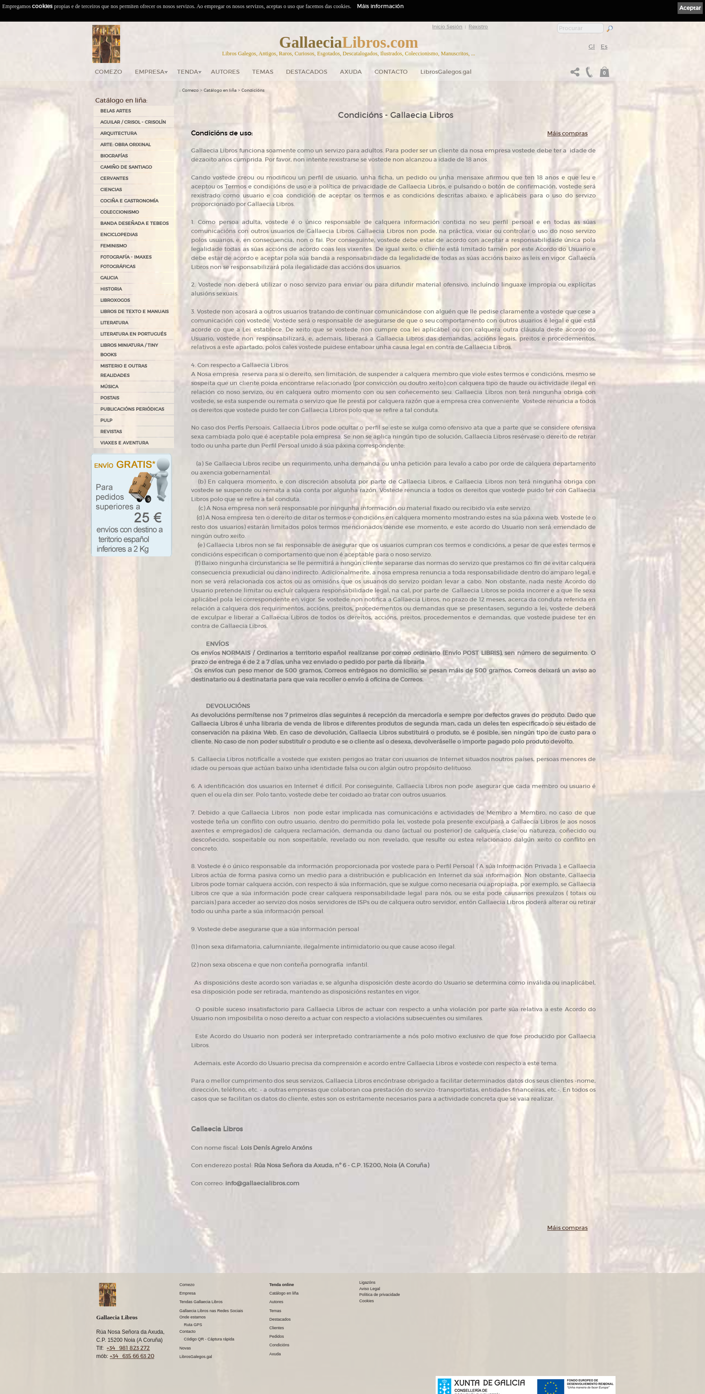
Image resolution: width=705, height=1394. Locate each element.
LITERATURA (114, 323)
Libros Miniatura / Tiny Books (129, 350)
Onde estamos (192, 1317)
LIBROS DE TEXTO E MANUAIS (134, 311)
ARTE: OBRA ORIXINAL (125, 145)
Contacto (391, 72)
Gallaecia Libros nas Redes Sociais (211, 1311)
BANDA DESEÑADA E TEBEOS (134, 223)
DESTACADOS (306, 72)
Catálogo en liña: (121, 100)
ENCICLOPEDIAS (119, 235)
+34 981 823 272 (128, 1348)
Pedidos (276, 1336)
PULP (106, 420)
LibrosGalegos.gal (446, 72)
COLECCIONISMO (119, 212)
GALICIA (109, 278)
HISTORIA (111, 289)
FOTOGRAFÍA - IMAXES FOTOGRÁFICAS (126, 261)
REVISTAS (111, 432)
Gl (592, 46)
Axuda (351, 72)
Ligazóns (367, 1282)
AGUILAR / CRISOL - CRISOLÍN (133, 122)
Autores (225, 72)
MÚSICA (109, 387)
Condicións (252, 90)
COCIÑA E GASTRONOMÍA (129, 201)
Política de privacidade (379, 1294)
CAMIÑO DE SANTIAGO (126, 167)
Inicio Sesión (447, 26)
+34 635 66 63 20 (132, 1356)
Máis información (380, 6)
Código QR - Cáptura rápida (209, 1339)
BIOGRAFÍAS (114, 156)
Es (604, 46)
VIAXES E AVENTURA (124, 443)
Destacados (280, 1319)
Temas (262, 72)
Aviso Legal (369, 1288)
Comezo (108, 72)
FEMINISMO (113, 246)
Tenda (187, 72)
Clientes (276, 1328)
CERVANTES (114, 178)
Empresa (150, 72)
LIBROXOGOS (115, 300)
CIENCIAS (111, 190)
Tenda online (281, 1284)
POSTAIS (109, 398)
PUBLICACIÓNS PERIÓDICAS (132, 409)
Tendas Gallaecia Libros (201, 1302)
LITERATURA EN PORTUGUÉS (133, 334)
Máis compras (567, 133)
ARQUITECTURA (118, 133)
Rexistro (478, 26)
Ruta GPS (193, 1324)
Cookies (366, 1301)
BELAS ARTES (115, 111)
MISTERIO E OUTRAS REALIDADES (123, 370)
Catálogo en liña (220, 90)
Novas (185, 1348)
